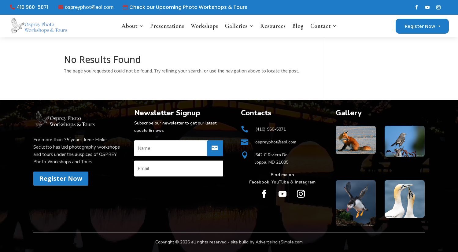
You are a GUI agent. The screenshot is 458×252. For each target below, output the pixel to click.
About (129, 26)
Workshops (204, 26)
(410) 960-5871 (270, 129)
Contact (320, 26)
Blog (298, 26)
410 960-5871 (32, 7)
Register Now (60, 178)
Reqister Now (420, 26)
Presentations (167, 26)
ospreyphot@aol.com (89, 7)
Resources (273, 26)
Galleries (236, 26)
